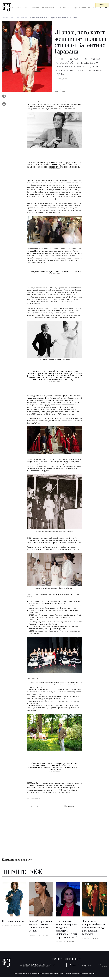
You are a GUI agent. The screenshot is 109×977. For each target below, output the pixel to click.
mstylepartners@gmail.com (40, 966)
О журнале (86, 966)
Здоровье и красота (82, 8)
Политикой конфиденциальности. (84, 973)
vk (81, 806)
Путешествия (65, 8)
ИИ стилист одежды (13, 921)
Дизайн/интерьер (49, 8)
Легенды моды (63, 79)
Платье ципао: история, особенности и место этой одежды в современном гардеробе (94, 928)
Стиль (18, 8)
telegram (76, 806)
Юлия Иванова (16, 926)
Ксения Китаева (59, 91)
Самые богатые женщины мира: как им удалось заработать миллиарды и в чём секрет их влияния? (67, 929)
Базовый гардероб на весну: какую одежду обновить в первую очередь (40, 926)
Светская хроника (31, 8)
